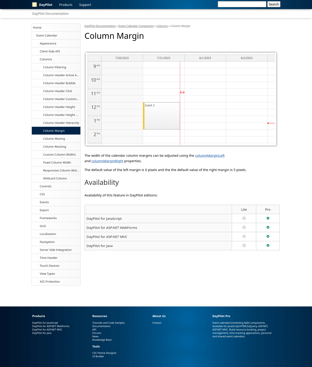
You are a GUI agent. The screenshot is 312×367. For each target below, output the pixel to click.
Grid (43, 226)
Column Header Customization (61, 99)
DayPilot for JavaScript (104, 218)
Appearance (48, 43)
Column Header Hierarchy (61, 123)
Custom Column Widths (59, 154)
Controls (45, 186)
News (95, 336)
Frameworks (48, 218)
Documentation (101, 326)
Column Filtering (54, 67)
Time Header (48, 258)
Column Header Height (59, 107)
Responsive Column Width (61, 170)
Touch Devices (49, 266)
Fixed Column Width (57, 162)
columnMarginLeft (210, 155)
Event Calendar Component (136, 26)
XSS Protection (50, 281)
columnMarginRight (107, 161)
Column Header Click (57, 91)
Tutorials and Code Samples (108, 322)
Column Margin (54, 131)
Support (85, 4)
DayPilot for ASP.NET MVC (107, 236)
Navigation (47, 242)
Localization (48, 234)
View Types (47, 274)
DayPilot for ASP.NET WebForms (112, 227)
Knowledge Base (101, 339)
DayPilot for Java (100, 245)
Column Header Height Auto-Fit (61, 115)
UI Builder (98, 356)
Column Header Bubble (59, 83)
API (94, 329)
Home (37, 27)
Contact (156, 322)
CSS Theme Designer (104, 353)
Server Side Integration (56, 250)
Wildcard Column (55, 178)
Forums (96, 333)
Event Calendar (46, 35)
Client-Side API (50, 51)
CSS (42, 194)
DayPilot (42, 4)
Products (65, 4)
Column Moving (54, 139)
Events (44, 202)
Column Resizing (54, 146)
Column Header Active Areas (61, 75)
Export (44, 210)
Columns (46, 59)
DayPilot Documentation (50, 13)
